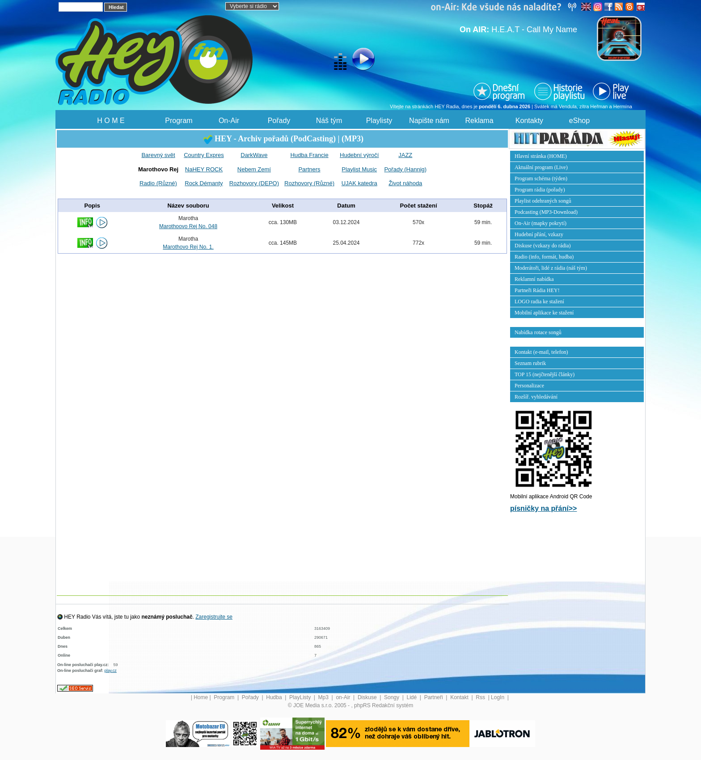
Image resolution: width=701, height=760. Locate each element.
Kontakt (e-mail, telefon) (541, 352)
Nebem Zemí (254, 169)
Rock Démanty (204, 183)
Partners (309, 169)
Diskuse (368, 697)
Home (201, 697)
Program (178, 120)
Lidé (412, 697)
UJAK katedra (359, 183)
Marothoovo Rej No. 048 (188, 226)
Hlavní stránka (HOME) (541, 156)
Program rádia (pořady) (540, 190)
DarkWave (254, 155)
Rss (481, 697)
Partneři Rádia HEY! (537, 290)
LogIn (498, 697)
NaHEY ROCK (204, 169)
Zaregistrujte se (213, 617)
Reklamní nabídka (534, 279)
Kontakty (529, 120)
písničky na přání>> (543, 508)
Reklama (479, 120)
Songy (392, 697)
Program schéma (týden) (541, 178)
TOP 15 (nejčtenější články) (544, 374)
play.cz (111, 670)
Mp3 (324, 697)
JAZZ (405, 155)
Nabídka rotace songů (538, 332)
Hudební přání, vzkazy (539, 234)
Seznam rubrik (530, 363)
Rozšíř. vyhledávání (536, 397)
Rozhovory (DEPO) (254, 183)
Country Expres (204, 155)
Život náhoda (405, 183)
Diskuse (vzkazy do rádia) (543, 245)
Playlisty (379, 120)
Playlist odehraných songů (543, 201)
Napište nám (429, 120)
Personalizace (529, 385)
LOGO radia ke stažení (539, 301)
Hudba (274, 697)
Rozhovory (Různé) (309, 183)
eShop (579, 120)
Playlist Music (359, 169)
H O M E (110, 120)
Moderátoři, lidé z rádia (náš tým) (551, 268)
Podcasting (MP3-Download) (546, 212)
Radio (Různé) (158, 183)
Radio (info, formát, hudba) (544, 257)
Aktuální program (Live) (541, 167)
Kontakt (460, 697)
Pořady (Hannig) (405, 169)
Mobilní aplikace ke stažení (544, 313)
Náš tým (329, 120)
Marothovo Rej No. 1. (188, 247)
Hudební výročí (359, 155)
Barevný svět (158, 155)
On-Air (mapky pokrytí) (540, 223)
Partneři (434, 697)
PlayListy (300, 697)
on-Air (343, 697)
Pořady (279, 120)
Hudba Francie (309, 155)
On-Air (229, 120)
